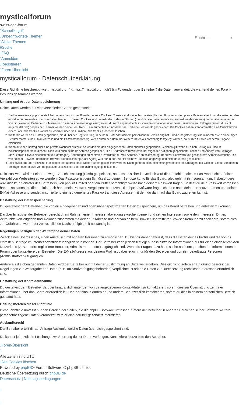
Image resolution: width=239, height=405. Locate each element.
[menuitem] (21, 36)
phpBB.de (57, 373)
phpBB (26, 368)
